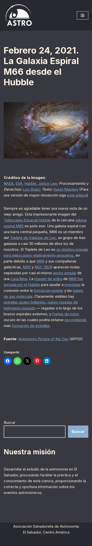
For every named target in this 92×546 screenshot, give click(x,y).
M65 (27, 267)
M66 (40, 261)
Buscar (9, 422)
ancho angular (64, 273)
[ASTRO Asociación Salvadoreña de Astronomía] (18, 15)
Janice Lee (47, 183)
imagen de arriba (48, 278)
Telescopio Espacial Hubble (27, 220)
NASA (8, 183)
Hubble (30, 183)
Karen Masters (65, 189)
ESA (18, 183)
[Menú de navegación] (82, 15)
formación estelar (48, 290)
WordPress (68, 541)
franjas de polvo (65, 314)
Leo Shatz (31, 189)
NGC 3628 (43, 267)
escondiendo (76, 319)
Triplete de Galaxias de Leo (33, 237)
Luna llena (19, 278)
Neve (19, 541)
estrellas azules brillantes (25, 302)
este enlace (77, 195)
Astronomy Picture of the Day (43, 339)
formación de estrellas (31, 325)
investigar (73, 284)
